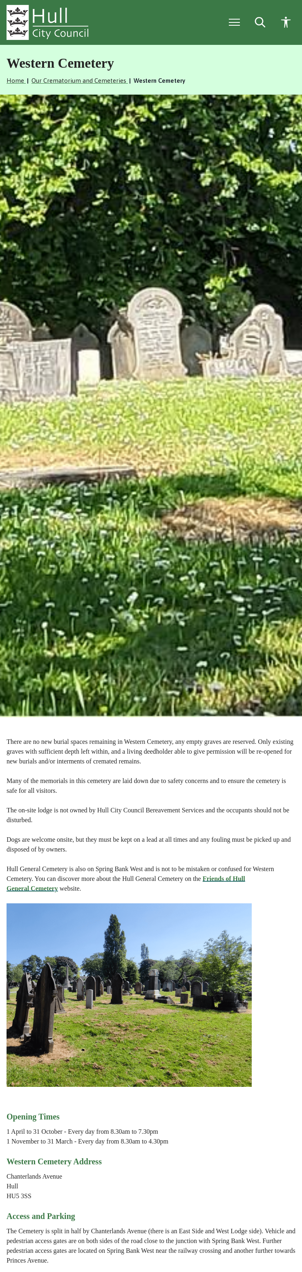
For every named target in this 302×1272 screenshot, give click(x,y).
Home (16, 80)
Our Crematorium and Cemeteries (79, 80)
